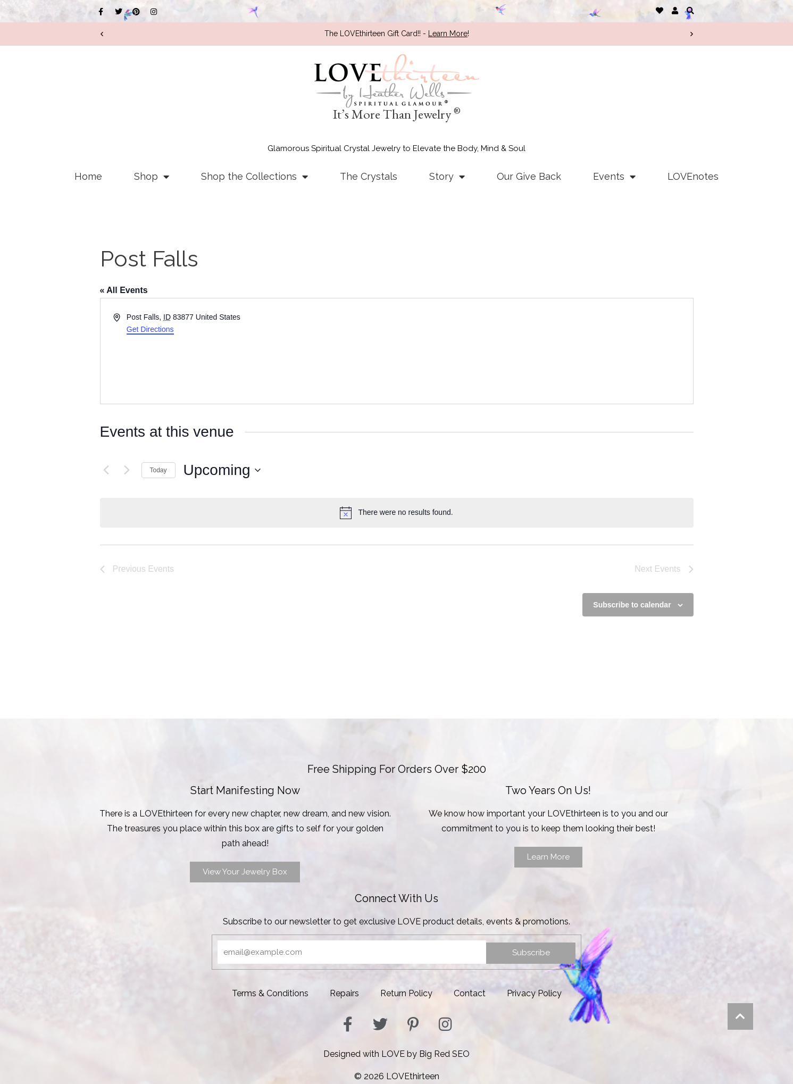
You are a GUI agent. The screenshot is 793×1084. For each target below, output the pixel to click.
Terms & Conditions (270, 993)
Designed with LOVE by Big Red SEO (396, 1054)
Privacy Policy (534, 993)
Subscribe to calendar (632, 605)
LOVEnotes (693, 176)
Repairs (344, 993)
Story (447, 176)
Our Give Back (529, 176)
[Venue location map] (544, 351)
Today (158, 470)
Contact (470, 993)
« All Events (124, 290)
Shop (151, 176)
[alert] (397, 513)
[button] (690, 10)
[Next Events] (127, 470)
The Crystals (368, 176)
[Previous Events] (106, 470)
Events (614, 176)
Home (88, 176)
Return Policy (406, 993)
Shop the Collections (254, 176)
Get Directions (150, 329)
